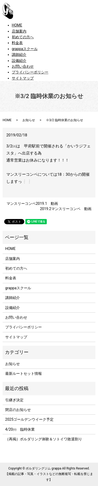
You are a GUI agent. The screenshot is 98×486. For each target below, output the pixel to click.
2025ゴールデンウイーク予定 (29, 419)
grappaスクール (25, 49)
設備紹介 (19, 60)
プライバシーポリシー (30, 72)
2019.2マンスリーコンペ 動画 (65, 209)
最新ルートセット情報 (23, 373)
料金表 (17, 43)
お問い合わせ (23, 66)
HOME (17, 25)
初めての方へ (23, 37)
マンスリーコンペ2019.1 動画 (32, 203)
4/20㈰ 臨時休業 (20, 429)
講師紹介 (19, 54)
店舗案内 (19, 31)
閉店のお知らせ (18, 410)
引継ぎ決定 (14, 400)
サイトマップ (23, 78)
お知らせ (28, 120)
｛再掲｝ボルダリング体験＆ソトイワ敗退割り (45, 439)
